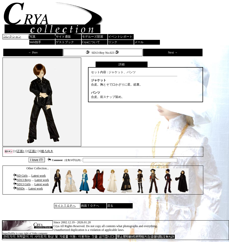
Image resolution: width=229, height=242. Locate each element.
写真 (33, 36)
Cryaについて (91, 42)
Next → (173, 52)
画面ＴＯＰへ (90, 205)
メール (139, 42)
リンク (112, 42)
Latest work (38, 175)
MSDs (21, 188)
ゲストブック (65, 42)
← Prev (33, 52)
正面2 (33, 151)
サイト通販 (63, 36)
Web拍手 (35, 42)
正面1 (20, 151)
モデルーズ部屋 (92, 36)
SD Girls (22, 175)
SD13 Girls (24, 184)
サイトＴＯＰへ (65, 205)
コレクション (12, 36)
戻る (110, 205)
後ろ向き (47, 151)
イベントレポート (120, 36)
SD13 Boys (24, 180)
